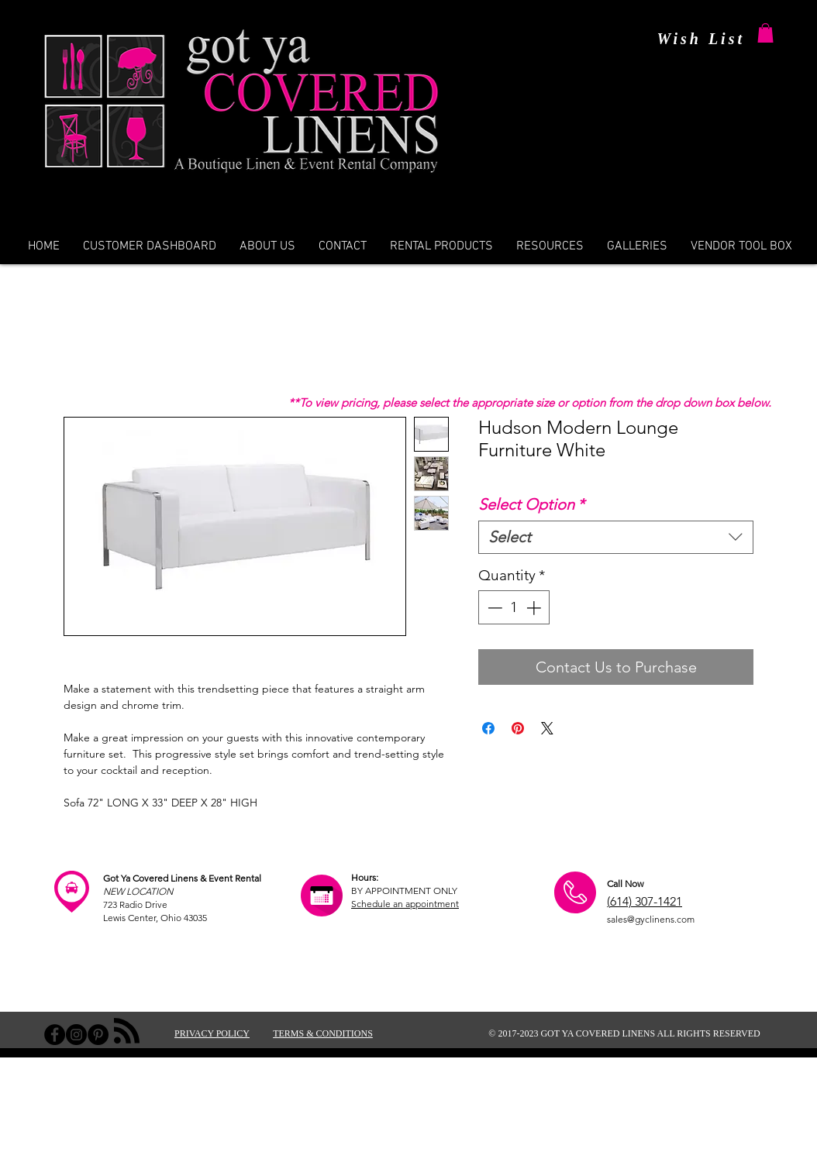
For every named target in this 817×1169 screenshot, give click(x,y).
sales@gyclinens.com (651, 919)
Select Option (531, 504)
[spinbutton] (514, 607)
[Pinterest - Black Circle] (98, 1034)
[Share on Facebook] (488, 728)
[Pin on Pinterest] (517, 728)
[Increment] (535, 607)
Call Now (625, 883)
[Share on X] (547, 728)
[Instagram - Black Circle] (76, 1034)
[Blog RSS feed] (127, 1031)
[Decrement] (493, 607)
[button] (765, 33)
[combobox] (615, 537)
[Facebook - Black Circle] (54, 1034)
